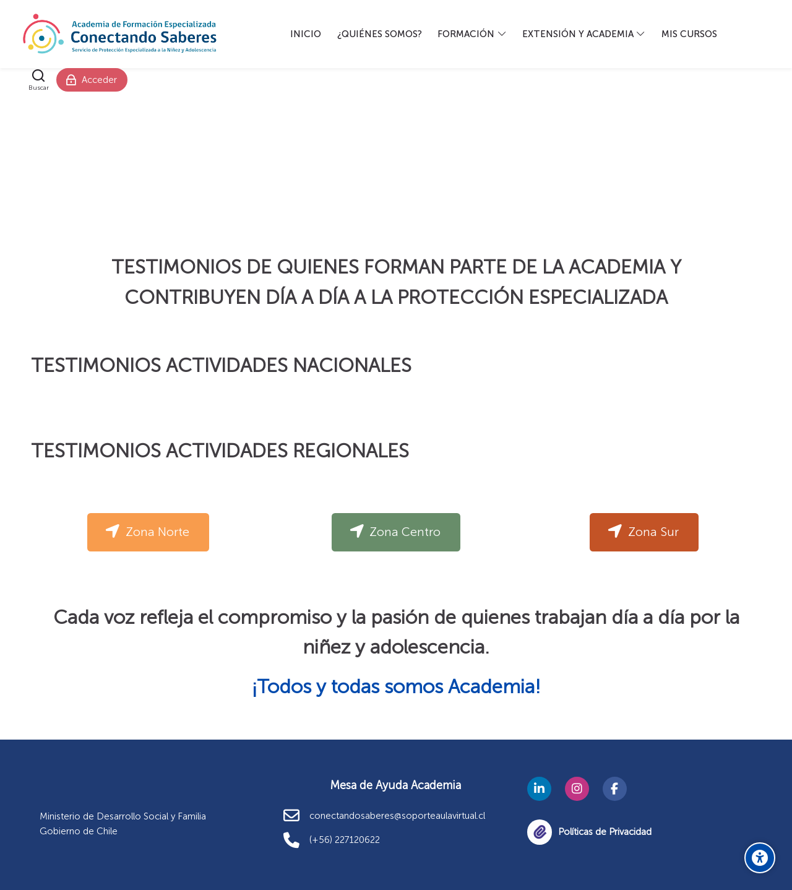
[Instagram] (577, 789)
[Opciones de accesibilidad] (759, 857)
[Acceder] (92, 80)
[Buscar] (38, 80)
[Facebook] (615, 789)
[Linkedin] (539, 789)
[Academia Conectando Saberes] (120, 34)
